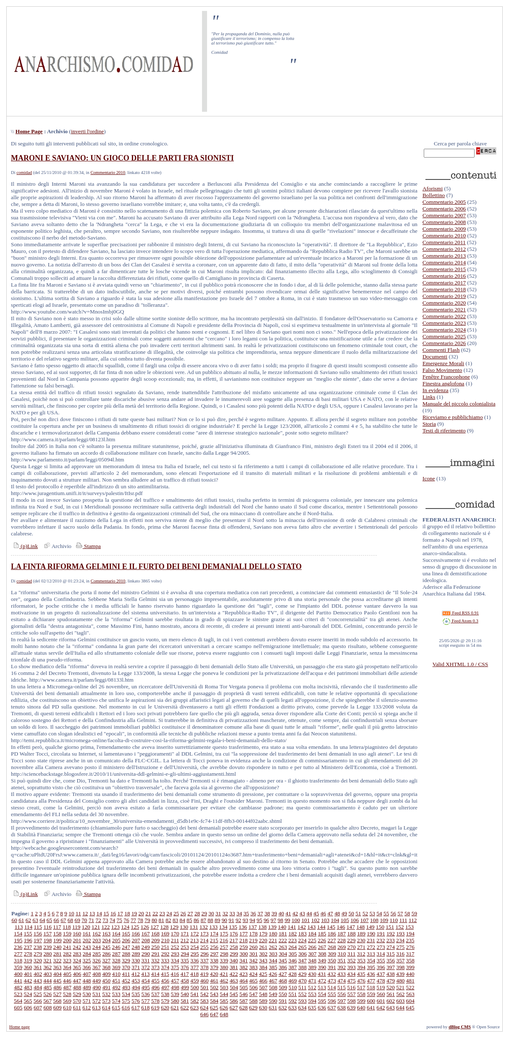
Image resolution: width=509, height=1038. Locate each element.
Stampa (87, 546)
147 (350, 927)
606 (28, 1007)
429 (302, 974)
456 (165, 980)
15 (106, 913)
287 (116, 954)
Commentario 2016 (444, 276)
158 (57, 933)
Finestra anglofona (443, 383)
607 (38, 1007)
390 (322, 967)
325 (87, 960)
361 (38, 967)
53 (372, 913)
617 (135, 1007)
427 (282, 974)
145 (331, 927)
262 (273, 947)
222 (282, 940)
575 (126, 1001)
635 (312, 1007)
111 (403, 920)
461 (214, 980)
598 (351, 1001)
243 (87, 947)
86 (196, 920)
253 (185, 947)
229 (351, 940)
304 (283, 954)
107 (364, 920)
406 (77, 974)
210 (165, 940)
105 (345, 920)
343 (263, 960)
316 (400, 954)
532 (106, 994)
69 (77, 920)
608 (47, 1007)
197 (38, 940)
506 (253, 987)
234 (400, 940)
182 (293, 933)
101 (306, 920)
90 (224, 920)
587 (243, 1001)
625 (214, 1007)
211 (175, 940)
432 (332, 974)
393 (351, 967)
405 (67, 974)
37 (260, 913)
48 (337, 913)
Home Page (29, 131)
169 (165, 933)
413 (145, 974)
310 (342, 954)
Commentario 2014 (444, 262)
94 (252, 920)
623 (194, 1007)
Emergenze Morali (443, 363)
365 (77, 967)
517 (361, 987)
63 (35, 920)
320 (38, 960)
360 (28, 967)
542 (204, 994)
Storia (429, 424)
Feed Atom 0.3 (460, 621)
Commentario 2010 (107, 172)
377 (194, 967)
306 (302, 954)
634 (302, 1007)
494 (135, 987)
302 (263, 954)
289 (135, 954)
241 (67, 947)
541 (194, 994)
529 (77, 994)
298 (224, 954)
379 (214, 967)
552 (302, 994)
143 (311, 927)
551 (293, 994)
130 (184, 927)
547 (253, 994)
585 (224, 1001)
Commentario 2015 (444, 269)
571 (87, 1001)
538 (165, 994)
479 (390, 980)
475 (351, 980)
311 (351, 954)
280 (47, 954)
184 (312, 933)
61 (21, 920)
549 (273, 994)
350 (332, 960)
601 (381, 1001)
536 (146, 994)
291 (155, 954)
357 (400, 960)
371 (135, 967)
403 (47, 974)
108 (374, 920)
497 (165, 987)
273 (381, 947)
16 (113, 913)
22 (155, 913)
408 (96, 974)
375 (175, 967)
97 (273, 920)
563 (410, 994)
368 (106, 967)
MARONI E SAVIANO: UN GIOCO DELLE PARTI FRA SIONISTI (122, 158)
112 (413, 920)
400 (18, 974)
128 (164, 927)
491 (106, 987)
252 (175, 947)
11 (78, 913)
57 (400, 913)
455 (155, 980)
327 (106, 960)
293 (175, 954)
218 (243, 940)
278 (28, 954)
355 (381, 960)
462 (224, 980)
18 (127, 913)
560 (381, 994)
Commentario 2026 (444, 343)
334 (175, 960)
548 (263, 994)
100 (295, 920)
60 (14, 920)
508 (273, 987)
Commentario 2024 (444, 330)
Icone (428, 478)
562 (400, 994)
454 (146, 980)
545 (234, 994)
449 (96, 980)
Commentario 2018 (444, 289)
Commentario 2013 (444, 256)
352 (351, 960)
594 (312, 1001)
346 (293, 960)
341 (243, 960)
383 (253, 967)
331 (146, 960)
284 (87, 954)
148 (360, 927)
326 (96, 960)
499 (185, 987)
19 (134, 913)
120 (86, 927)
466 (263, 980)
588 (253, 1001)
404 (57, 974)
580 (175, 1001)
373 (155, 967)
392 (341, 967)
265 (302, 947)
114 (28, 927)
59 (414, 913)
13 (92, 913)
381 (234, 967)
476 (361, 980)
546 (243, 994)
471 (312, 980)
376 (185, 967)
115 (38, 927)
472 (322, 980)
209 (155, 940)
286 (106, 954)
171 (185, 933)
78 (140, 920)
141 (292, 927)
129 (174, 927)
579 (165, 1001)
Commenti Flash (441, 350)
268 (332, 947)
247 (126, 947)
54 (379, 913)
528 (67, 994)
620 (165, 1007)
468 (282, 980)
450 (106, 980)
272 (371, 947)
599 (361, 1001)
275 (400, 947)
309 (332, 954)
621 (175, 1007)
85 (189, 920)
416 (175, 974)
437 (381, 974)
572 (96, 1001)
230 (361, 940)
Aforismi (432, 188)
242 (77, 947)
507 (263, 987)
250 (155, 947)
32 (225, 913)
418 (194, 974)
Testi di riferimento (444, 430)
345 (282, 960)
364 (67, 967)
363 (57, 967)
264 (293, 947)
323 (67, 960)
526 (47, 994)
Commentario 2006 (444, 208)
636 (322, 1007)
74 (112, 920)
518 (371, 987)
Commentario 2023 (444, 323)
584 (214, 1001)
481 (410, 980)
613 (96, 1007)
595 (322, 1001)
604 (410, 1001)
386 (282, 967)
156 (38, 933)
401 (28, 974)
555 (332, 994)
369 (116, 967)
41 (288, 913)
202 (87, 940)
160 (77, 933)
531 (96, 994)
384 (263, 967)
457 (175, 980)
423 (243, 974)
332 (155, 960)
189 (361, 933)
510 (293, 987)
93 (245, 920)
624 (204, 1007)
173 (204, 933)
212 (185, 940)
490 (96, 987)
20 (141, 913)
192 (390, 933)
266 (312, 947)
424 (253, 974)
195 (18, 940)
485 (47, 987)
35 (246, 913)
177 (243, 933)
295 (195, 954)
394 (361, 967)
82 (168, 920)
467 (273, 980)
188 (351, 933)
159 (67, 933)
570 (77, 1001)
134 (223, 927)
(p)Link (24, 546)
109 (384, 920)
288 (126, 954)
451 (116, 980)
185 (322, 933)
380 (224, 967)
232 (381, 940)
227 (332, 940)
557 (351, 994)
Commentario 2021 (444, 309)
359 (18, 967)
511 (302, 987)
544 (224, 994)
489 (87, 987)
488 (77, 987)
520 (390, 987)
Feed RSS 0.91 (460, 613)
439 (400, 974)
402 (38, 974)
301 (253, 954)
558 (361, 994)
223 (292, 940)
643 (390, 1007)
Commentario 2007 (444, 215)
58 (407, 913)
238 (38, 947)
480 (400, 980)
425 (263, 974)
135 (233, 927)
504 (234, 987)
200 (67, 940)
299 (234, 954)
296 (204, 954)
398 (400, 967)
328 (116, 960)
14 (99, 913)
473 (332, 980)
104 (335, 920)
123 (115, 927)
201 (77, 940)
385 (273, 967)
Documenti (434, 356)
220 (263, 940)
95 (259, 920)
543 (214, 994)
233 (390, 940)
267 (322, 947)
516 (351, 987)
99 (287, 920)
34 (239, 913)
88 (210, 920)
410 (116, 974)
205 (116, 940)
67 (63, 920)
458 (185, 980)
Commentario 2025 (444, 336)
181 (282, 933)
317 (410, 954)
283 (77, 954)
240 (57, 947)
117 (57, 927)
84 (182, 920)
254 (194, 947)
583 (204, 1001)
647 (214, 1014)
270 (351, 947)
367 (96, 967)
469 (293, 980)
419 (204, 974)
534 (126, 994)
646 (204, 1014)
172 (194, 933)
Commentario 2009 (444, 229)
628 (243, 1007)
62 (28, 920)
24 (169, 913)
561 (390, 994)
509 (283, 987)
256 (214, 947)
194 (410, 933)
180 (273, 933)
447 (77, 980)
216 (224, 940)
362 (47, 967)
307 (312, 954)
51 (358, 913)
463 (234, 980)
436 (371, 974)
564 (18, 1001)
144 (321, 927)
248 (135, 947)
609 (57, 1007)
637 (332, 1007)
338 (214, 960)
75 (119, 920)
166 (135, 933)
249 (146, 947)
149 (370, 927)
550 (282, 994)
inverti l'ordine (87, 131)
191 (381, 933)
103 (325, 920)
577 (146, 1001)
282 (67, 954)
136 (243, 927)
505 (243, 987)
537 (155, 994)
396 (381, 967)
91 (231, 920)
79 (147, 920)
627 (233, 1007)
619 (155, 1007)
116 (47, 927)
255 (204, 947)
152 (400, 927)
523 (18, 994)
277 (18, 954)
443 (38, 980)
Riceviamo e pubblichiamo (452, 417)
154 (18, 933)
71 (91, 920)
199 (57, 940)
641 (371, 1007)
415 (165, 974)
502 (214, 987)
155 (28, 933)
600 (371, 1001)
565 (28, 1001)
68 (70, 920)
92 (238, 920)
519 (381, 987)
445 (57, 980)
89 (217, 920)
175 (224, 933)
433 (341, 974)
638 (341, 1007)
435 (361, 974)
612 (86, 1007)
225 (312, 940)
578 (155, 1001)
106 (354, 920)
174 (214, 933)
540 (185, 994)
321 (47, 960)
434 (351, 974)
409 (106, 974)
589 (263, 1001)
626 (224, 1007)
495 (146, 987)
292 (165, 954)
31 (218, 913)
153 (409, 927)
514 (332, 987)
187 (341, 933)
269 (341, 947)
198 (47, 940)
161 (87, 933)
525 (38, 994)
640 (361, 1007)
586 (234, 1001)
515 (341, 987)
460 (204, 980)
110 (394, 920)
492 (116, 987)
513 (322, 987)
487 (67, 987)
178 (253, 933)
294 (185, 954)
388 (302, 967)
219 (253, 940)
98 (280, 920)
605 (18, 1007)
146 (341, 927)
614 (106, 1007)
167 (146, 933)
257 (224, 947)
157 (47, 933)
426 (273, 974)
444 (47, 980)
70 (84, 920)
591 (282, 1001)
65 (49, 920)
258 (234, 947)
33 (232, 913)
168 (155, 933)
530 (87, 994)
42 (295, 913)
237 (28, 947)
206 (126, 940)
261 (263, 947)
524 (28, 994)
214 (204, 940)
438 (390, 974)
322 (57, 960)
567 (47, 1001)
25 (176, 913)
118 (67, 927)
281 (57, 954)
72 (98, 920)
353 (361, 960)
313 (371, 954)
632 (282, 1007)
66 (56, 920)
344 (273, 960)
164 (116, 933)
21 (148, 913)
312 (361, 954)
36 (253, 913)
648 (224, 1014)
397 (390, 967)
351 (341, 960)
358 (410, 960)
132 (203, 927)
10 (71, 913)
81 (161, 920)
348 (312, 960)
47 (330, 913)
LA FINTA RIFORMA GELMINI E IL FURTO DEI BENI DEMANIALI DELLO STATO (156, 566)
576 (135, 1001)
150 (380, 927)
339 (224, 960)
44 (309, 913)
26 (183, 913)
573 (106, 1001)
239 (47, 947)
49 (344, 913)
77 (133, 920)
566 (38, 1001)
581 (185, 1001)
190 (371, 933)
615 (116, 1007)
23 (162, 913)
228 (341, 940)
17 (120, 913)
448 (87, 980)
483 (28, 987)
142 (301, 927)
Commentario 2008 (444, 222)
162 (96, 933)
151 (390, 927)
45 (316, 913)
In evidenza (435, 390)
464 (243, 980)
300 (243, 954)
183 (302, 933)
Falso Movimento (442, 370)
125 (135, 927)
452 (126, 980)
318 (18, 960)
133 (213, 927)
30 (211, 913)
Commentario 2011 (444, 242)
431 (322, 974)
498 (175, 987)
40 (281, 913)
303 (273, 954)
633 (292, 1007)
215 (214, 940)
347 (302, 960)
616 (126, 1007)
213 (194, 940)
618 (145, 1007)
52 (365, 913)
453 (135, 980)
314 (381, 954)
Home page (19, 1027)
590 (273, 1001)
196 (28, 940)
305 (293, 954)
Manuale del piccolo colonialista (459, 403)
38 (267, 913)
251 (165, 947)
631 (273, 1007)
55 (386, 913)
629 (253, 1007)
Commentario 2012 (444, 249)
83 (175, 920)
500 (195, 987)
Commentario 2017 (444, 282)
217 (233, 940)
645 (410, 1007)
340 (234, 960)
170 (175, 933)
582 (194, 1001)
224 (302, 940)
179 (263, 933)
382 (243, 967)
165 (126, 933)
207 (135, 940)
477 (371, 980)
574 (116, 1001)
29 (204, 913)
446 (67, 980)
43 (302, 913)
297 (214, 954)
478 (381, 980)
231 (371, 940)
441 (18, 980)
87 (203, 920)
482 (18, 987)
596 (332, 1001)
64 (42, 920)
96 (266, 920)
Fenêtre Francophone (446, 377)
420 (214, 974)
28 (197, 913)
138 (262, 927)
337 (204, 960)
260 (253, 947)
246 (116, 947)
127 (154, 927)
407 (87, 974)
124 (125, 927)
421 (224, 974)
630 (263, 1007)
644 (400, 1007)
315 (390, 954)
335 (185, 960)
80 (154, 920)
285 (96, 954)
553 (312, 994)
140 (282, 927)
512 (312, 987)
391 (332, 967)
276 (410, 947)
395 (371, 967)
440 (410, 974)
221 (273, 940)
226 (322, 940)
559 (371, 994)
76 (126, 920)
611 (77, 1007)
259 (243, 947)
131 (194, 927)
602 (390, 1001)
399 (410, 967)
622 (185, 1007)
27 (190, 913)
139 (272, 927)
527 (57, 994)
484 (38, 987)
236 (18, 947)
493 (126, 987)
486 (57, 987)
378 (204, 967)
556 (341, 994)
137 (253, 927)
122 (105, 927)
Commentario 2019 (444, 296)
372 (146, 967)
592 (293, 1001)
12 (85, 913)
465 (253, 980)
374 (165, 967)
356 (390, 960)
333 (165, 960)
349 (322, 960)
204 (106, 940)
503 (224, 987)
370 (126, 967)
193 (400, 933)
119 (76, 927)
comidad (24, 172)
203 (96, 940)
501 (204, 987)
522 (410, 987)
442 (28, 980)
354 (371, 960)
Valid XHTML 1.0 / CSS (460, 664)
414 (155, 974)
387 (293, 967)
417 (185, 974)
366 (87, 967)
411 (126, 974)
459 (194, 980)
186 (332, 933)
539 (175, 994)
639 (351, 1007)
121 (96, 927)
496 (155, 987)
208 (146, 940)
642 (381, 1007)
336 (194, 960)
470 (302, 980)
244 (96, 947)
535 (135, 994)
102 (315, 920)
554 (322, 994)
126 (145, 927)
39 (274, 913)
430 (312, 974)
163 (106, 933)
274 (390, 947)
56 (393, 913)
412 (135, 974)
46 (323, 913)
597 (341, 1001)
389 (312, 967)
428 (292, 974)
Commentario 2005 (444, 202)
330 (135, 960)
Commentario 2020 (444, 303)
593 (302, 1001)
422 (233, 974)
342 (253, 960)
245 (106, 947)
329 (126, 960)
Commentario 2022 (444, 316)
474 (341, 980)
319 (28, 960)
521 (400, 987)
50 (351, 913)
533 (116, 994)
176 (234, 933)
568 (57, 1001)
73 (105, 920)
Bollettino (433, 195)
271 (361, 947)
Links (428, 397)
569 (67, 1001)
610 (67, 1007)
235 (410, 940)
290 (146, 954)
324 (77, 960)
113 (19, 927)
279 (38, 954)
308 (322, 954)
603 (400, 1001)
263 (282, 947)
